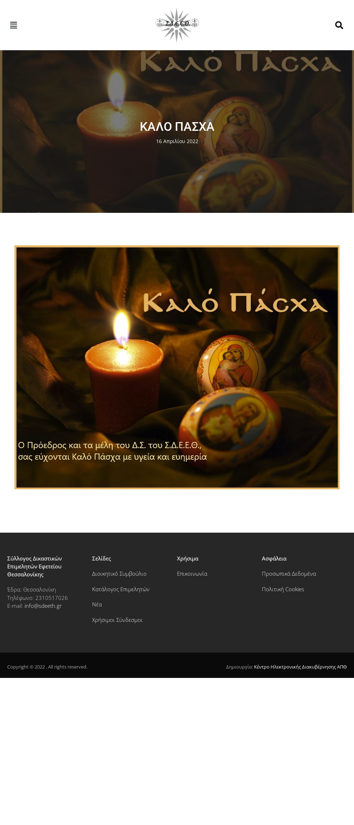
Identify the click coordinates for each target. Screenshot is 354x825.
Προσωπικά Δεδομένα (289, 573)
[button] (13, 25)
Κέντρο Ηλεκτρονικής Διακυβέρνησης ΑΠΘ (300, 666)
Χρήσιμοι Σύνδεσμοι (117, 619)
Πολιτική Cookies (283, 589)
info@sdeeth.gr (43, 605)
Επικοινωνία (192, 573)
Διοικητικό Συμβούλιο (119, 573)
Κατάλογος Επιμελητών (121, 589)
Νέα (97, 604)
